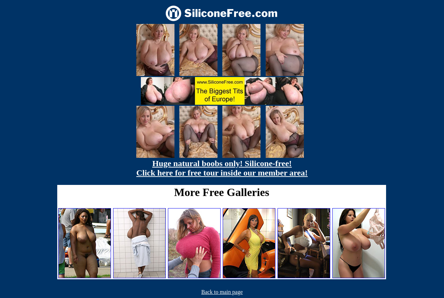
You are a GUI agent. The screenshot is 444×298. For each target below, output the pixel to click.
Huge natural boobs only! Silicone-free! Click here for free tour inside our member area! (222, 168)
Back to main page (222, 292)
